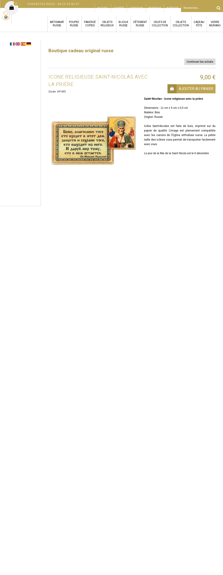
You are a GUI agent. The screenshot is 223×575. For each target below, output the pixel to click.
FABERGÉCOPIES (90, 23)
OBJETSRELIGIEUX (107, 23)
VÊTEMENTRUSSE (140, 23)
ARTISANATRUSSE (57, 23)
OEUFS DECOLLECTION (160, 23)
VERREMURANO (215, 23)
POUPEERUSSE (74, 23)
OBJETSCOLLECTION (181, 23)
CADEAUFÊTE (199, 23)
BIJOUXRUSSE (123, 23)
